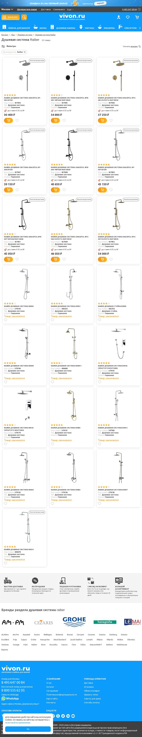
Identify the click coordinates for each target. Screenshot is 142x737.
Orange (29, 644)
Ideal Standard (63, 639)
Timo (90, 644)
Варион (20, 649)
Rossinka (69, 644)
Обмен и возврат (92, 691)
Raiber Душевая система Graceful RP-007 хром (117, 168)
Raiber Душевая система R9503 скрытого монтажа (19, 429)
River (58, 644)
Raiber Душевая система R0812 (113, 428)
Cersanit (85, 634)
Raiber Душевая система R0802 (66, 490)
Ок (28, 729)
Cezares (97, 634)
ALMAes (5, 634)
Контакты (51, 702)
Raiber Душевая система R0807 (113, 490)
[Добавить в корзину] (8, 120)
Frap (16, 639)
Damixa (108, 634)
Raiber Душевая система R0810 (19, 549)
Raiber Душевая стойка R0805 (112, 306)
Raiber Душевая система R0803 (66, 428)
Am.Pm (16, 634)
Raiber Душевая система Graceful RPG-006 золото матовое (68, 238)
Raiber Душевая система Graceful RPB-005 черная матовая (68, 99)
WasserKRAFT (113, 644)
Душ (13, 35)
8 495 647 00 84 (14, 682)
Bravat (74, 634)
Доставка (46, 9)
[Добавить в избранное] (17, 120)
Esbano (132, 634)
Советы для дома (92, 698)
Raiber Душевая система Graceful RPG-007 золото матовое (115, 238)
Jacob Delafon (80, 639)
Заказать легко (91, 694)
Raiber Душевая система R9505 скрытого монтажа (113, 367)
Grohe (35, 639)
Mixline (128, 639)
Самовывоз (59, 9)
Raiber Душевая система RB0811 (66, 366)
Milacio (106, 639)
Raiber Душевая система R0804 (19, 490)
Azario (38, 634)
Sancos (80, 644)
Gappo (26, 639)
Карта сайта (52, 698)
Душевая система (24, 35)
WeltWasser (6, 649)
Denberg (120, 634)
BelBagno (50, 634)
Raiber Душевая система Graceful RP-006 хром (23, 168)
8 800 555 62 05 (14, 690)
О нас (49, 683)
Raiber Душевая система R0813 (66, 306)
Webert (127, 644)
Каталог (4, 35)
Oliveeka (5, 644)
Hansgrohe (48, 639)
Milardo (116, 639)
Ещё (70, 9)
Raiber (48, 644)
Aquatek (27, 634)
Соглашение (52, 691)
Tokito (100, 644)
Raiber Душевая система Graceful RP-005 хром (23, 99)
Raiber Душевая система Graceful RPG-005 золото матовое (115, 99)
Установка (89, 686)
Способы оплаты (92, 702)
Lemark (95, 639)
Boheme (63, 634)
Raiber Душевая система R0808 (19, 366)
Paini (39, 644)
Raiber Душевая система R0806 (19, 306)
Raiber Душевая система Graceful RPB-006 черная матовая (68, 168)
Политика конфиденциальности (61, 694)
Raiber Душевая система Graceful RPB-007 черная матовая (21, 238)
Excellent (5, 639)
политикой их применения (17, 723)
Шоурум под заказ (27, 9)
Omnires (17, 644)
